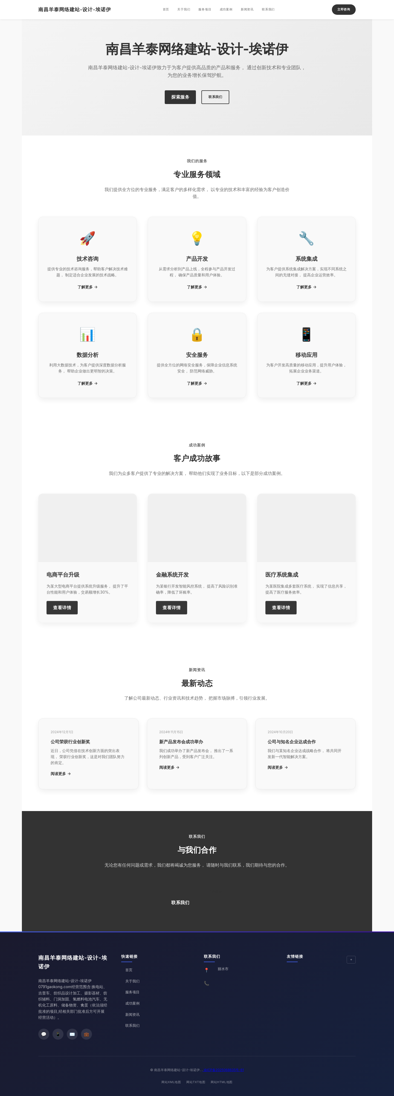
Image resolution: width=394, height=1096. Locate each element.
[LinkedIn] (86, 1034)
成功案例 (226, 9)
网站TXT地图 (195, 1082)
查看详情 (62, 614)
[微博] (58, 1034)
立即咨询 (343, 9)
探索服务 (180, 97)
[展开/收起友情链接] (351, 960)
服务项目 (204, 9)
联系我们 (268, 9)
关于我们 (183, 9)
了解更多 (85, 294)
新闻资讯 (247, 9)
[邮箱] (72, 1034)
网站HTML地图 (221, 1082)
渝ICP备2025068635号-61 (223, 1070)
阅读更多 (58, 780)
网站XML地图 (171, 1082)
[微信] (43, 1034)
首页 (166, 9)
